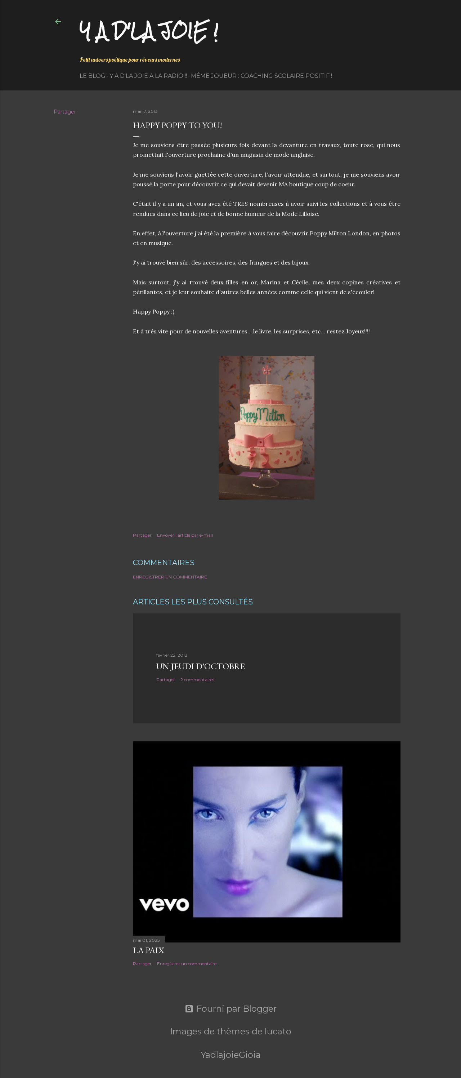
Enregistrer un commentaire (170, 577)
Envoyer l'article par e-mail (185, 535)
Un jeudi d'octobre (200, 666)
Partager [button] (65, 111)
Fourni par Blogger (231, 1008)
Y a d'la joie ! (149, 31)
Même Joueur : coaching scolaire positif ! (261, 75)
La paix (148, 950)
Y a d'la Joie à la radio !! (148, 75)
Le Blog (93, 75)
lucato (278, 1031)
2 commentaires (197, 679)
